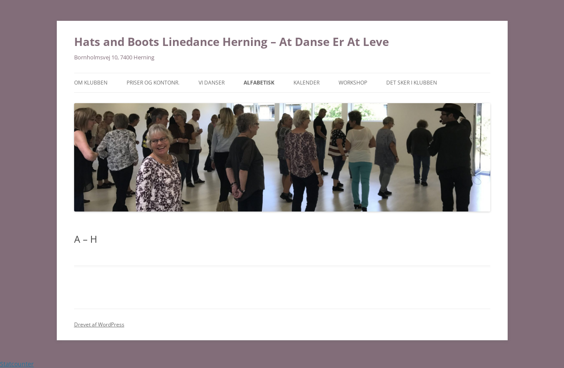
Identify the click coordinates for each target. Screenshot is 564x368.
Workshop (353, 82)
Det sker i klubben (411, 82)
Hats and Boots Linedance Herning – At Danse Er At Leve (231, 41)
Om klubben (91, 82)
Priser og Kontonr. (153, 82)
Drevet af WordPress (99, 324)
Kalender (306, 82)
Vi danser (212, 82)
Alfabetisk (259, 82)
